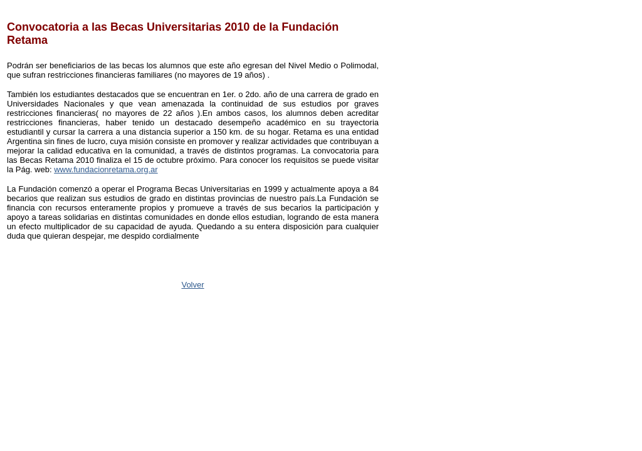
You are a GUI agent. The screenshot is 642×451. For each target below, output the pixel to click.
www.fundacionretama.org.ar (105, 169)
